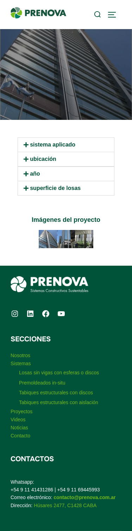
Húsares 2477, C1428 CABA (65, 505)
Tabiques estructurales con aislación (58, 402)
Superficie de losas (55, 188)
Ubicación (43, 159)
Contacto (20, 435)
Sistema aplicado (52, 145)
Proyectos (21, 411)
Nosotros (20, 355)
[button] (66, 145)
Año (35, 174)
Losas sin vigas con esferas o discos (59, 372)
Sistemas (21, 363)
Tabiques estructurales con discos (56, 392)
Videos (18, 419)
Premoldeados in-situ (42, 383)
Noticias (19, 427)
